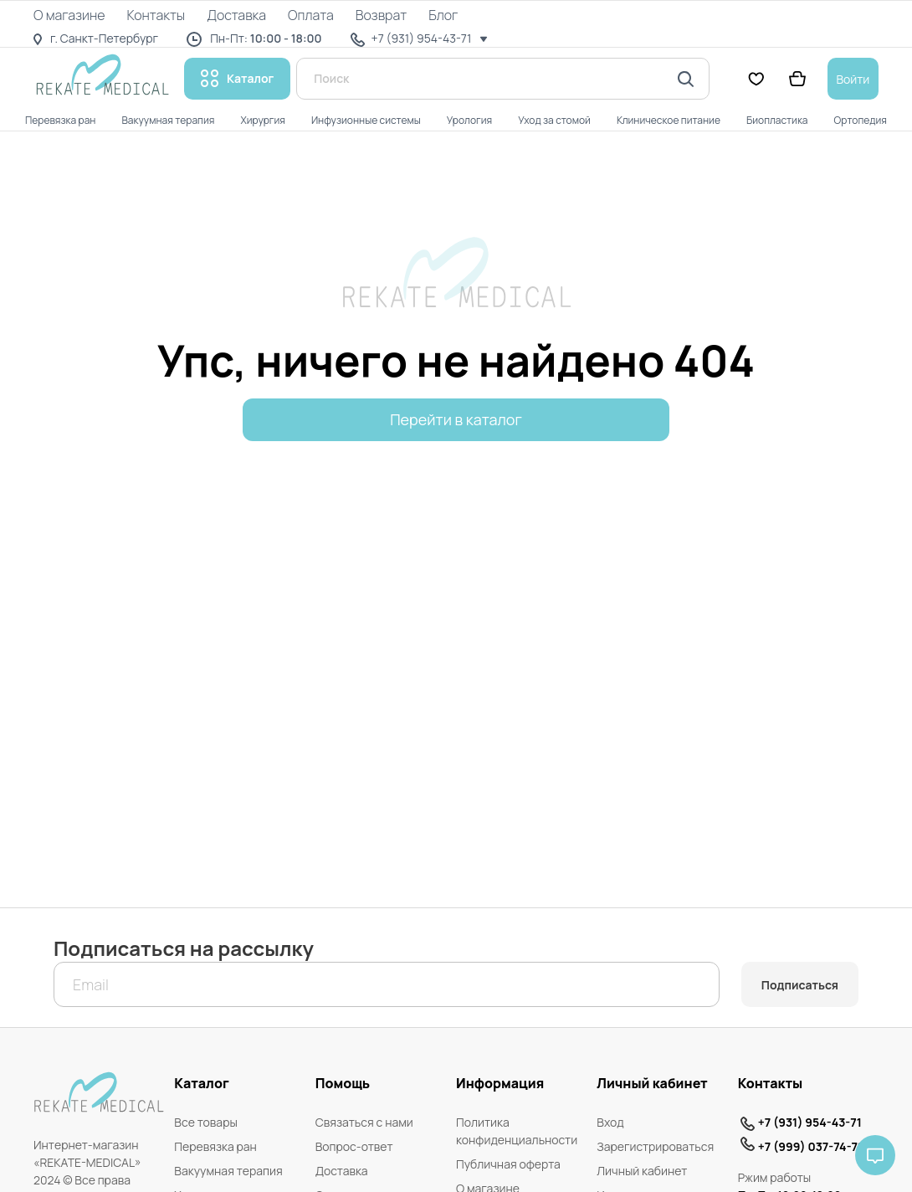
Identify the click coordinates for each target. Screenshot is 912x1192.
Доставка (341, 1171)
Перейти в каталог (456, 419)
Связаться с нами (364, 1122)
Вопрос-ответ (354, 1146)
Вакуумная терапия (228, 1171)
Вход (610, 1122)
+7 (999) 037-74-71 (810, 1146)
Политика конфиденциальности (516, 1131)
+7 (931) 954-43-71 (810, 1122)
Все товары (206, 1122)
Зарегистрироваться (655, 1146)
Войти (852, 79)
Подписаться (799, 985)
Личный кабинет (642, 1171)
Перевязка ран (215, 1146)
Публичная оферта (508, 1164)
